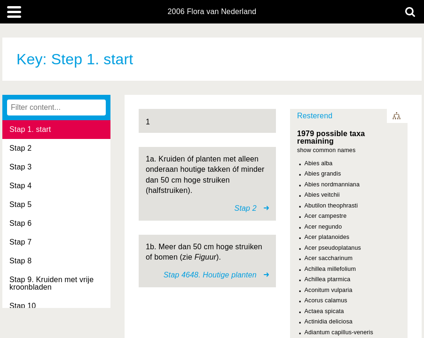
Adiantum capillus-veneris (339, 332)
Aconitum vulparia (329, 290)
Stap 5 (20, 204)
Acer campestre (326, 216)
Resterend (314, 116)
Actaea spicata (324, 311)
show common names (326, 150)
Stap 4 (20, 186)
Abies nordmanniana (332, 184)
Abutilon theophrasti (331, 205)
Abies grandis (323, 173)
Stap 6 (20, 223)
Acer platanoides (327, 237)
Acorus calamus (326, 300)
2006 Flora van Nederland (212, 11)
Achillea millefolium (330, 269)
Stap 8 (20, 261)
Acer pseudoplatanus (333, 248)
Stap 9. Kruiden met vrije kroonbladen (51, 283)
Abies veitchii (322, 195)
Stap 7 (20, 242)
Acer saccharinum (329, 258)
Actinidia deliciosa (329, 321)
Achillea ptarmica (328, 279)
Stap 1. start (30, 129)
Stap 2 (20, 148)
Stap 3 (20, 167)
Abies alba (319, 163)
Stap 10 (22, 306)
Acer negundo (323, 226)
